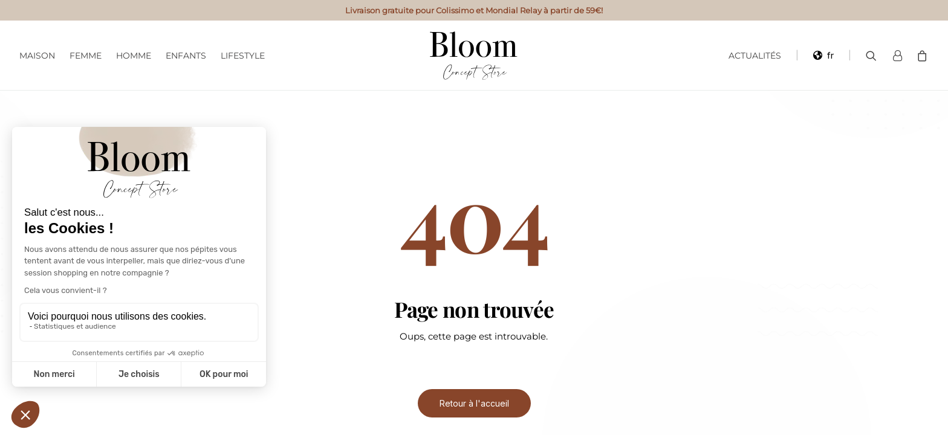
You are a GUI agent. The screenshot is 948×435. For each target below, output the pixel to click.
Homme (133, 55)
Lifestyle (243, 55)
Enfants (186, 55)
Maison (37, 55)
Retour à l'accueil (474, 403)
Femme (86, 55)
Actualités (755, 55)
